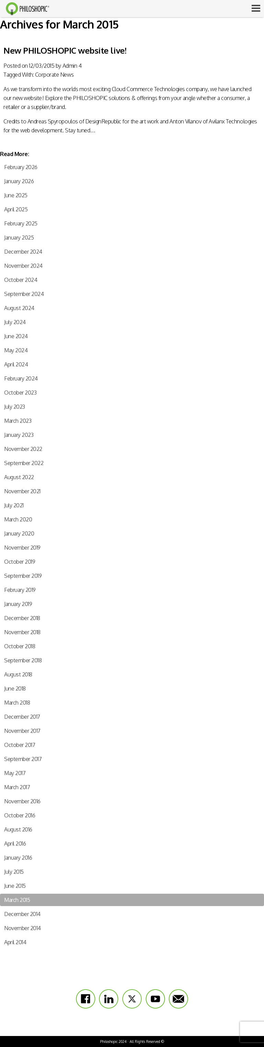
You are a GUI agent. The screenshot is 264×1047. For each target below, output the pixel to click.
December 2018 (22, 618)
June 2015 (15, 885)
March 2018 (17, 702)
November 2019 (22, 547)
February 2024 (21, 378)
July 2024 (15, 322)
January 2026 (19, 181)
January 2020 (19, 533)
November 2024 (23, 265)
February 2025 (20, 223)
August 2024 (19, 308)
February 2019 (20, 589)
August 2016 (18, 829)
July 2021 (14, 505)
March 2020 (18, 519)
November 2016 (22, 801)
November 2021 (22, 491)
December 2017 (22, 716)
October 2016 (19, 815)
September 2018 (23, 660)
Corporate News (54, 74)
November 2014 (22, 928)
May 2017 (14, 773)
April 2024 (16, 364)
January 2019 (18, 603)
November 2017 (22, 730)
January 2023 (18, 434)
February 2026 (20, 167)
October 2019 (19, 561)
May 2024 (16, 350)
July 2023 (14, 406)
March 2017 (17, 787)
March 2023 (17, 420)
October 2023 (20, 392)
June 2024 (16, 336)
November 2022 (23, 448)
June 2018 (15, 688)
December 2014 (22, 914)
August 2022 (19, 477)
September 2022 (23, 463)
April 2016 (15, 843)
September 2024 (24, 293)
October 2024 (20, 279)
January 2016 (18, 857)
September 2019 (23, 575)
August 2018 (18, 674)
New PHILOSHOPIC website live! (64, 50)
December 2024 (23, 251)
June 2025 (16, 195)
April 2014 (15, 942)
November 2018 (22, 632)
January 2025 (19, 237)
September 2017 (23, 759)
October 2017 (19, 744)
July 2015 (14, 871)
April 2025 (16, 209)
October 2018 (19, 646)
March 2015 (17, 899)
